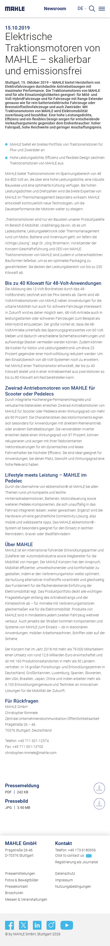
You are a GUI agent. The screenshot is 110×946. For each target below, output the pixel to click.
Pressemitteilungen (20, 873)
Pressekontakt (16, 886)
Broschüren (14, 893)
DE (80, 8)
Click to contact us (69, 855)
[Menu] (102, 8)
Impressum (64, 880)
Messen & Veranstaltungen (26, 899)
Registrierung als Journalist (76, 862)
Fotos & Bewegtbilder (21, 880)
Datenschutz (65, 873)
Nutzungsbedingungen (73, 886)
